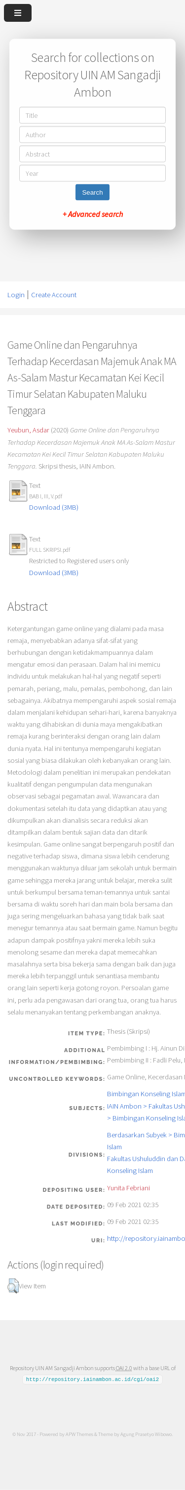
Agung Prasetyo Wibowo (146, 1434)
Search (92, 192)
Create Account (53, 294)
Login (16, 294)
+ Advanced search (93, 214)
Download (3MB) (53, 507)
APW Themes (79, 1434)
